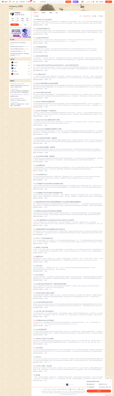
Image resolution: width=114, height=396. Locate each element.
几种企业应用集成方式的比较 (19, 49)
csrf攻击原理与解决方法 (41, 28)
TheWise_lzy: (13, 100)
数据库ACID (38, 256)
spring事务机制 (39, 165)
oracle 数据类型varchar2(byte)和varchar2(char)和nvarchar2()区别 (53, 220)
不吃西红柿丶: (13, 104)
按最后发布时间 (86, 16)
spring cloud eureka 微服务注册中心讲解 (46, 120)
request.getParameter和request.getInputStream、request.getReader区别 (55, 65)
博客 (10, 1)
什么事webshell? (39, 74)
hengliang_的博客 (16, 6)
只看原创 (36, 16)
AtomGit (22, 1)
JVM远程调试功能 (40, 47)
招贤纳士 (49, 389)
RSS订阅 (100, 16)
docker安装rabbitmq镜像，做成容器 (45, 138)
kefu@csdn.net (74, 389)
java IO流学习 (38, 275)
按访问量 (94, 16)
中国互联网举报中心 (57, 392)
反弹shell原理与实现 (40, 56)
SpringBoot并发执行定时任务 (19, 46)
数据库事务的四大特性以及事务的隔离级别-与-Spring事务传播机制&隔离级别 (57, 202)
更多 (34, 1)
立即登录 (99, 391)
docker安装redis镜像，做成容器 (44, 156)
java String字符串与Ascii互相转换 (18, 43)
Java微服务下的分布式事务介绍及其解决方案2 (48, 183)
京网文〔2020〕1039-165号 (66, 391)
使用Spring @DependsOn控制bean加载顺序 (47, 211)
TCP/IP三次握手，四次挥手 (42, 366)
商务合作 (54, 389)
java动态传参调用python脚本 (16, 98)
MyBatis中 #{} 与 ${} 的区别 (42, 19)
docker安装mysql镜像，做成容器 (44, 147)
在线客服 (82, 389)
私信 (25, 24)
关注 (15, 24)
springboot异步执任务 (41, 38)
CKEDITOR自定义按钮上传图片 (44, 293)
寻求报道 (59, 389)
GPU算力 (29, 1)
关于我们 (45, 389)
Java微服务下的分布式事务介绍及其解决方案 (47, 192)
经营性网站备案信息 (77, 391)
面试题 (36, 375)
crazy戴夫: (12, 85)
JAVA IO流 (37, 265)
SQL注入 (37, 357)
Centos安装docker (40, 174)
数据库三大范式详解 (40, 247)
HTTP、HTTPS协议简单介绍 (43, 238)
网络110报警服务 (49, 392)
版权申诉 (82, 392)
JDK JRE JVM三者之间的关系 (43, 311)
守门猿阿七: (13, 90)
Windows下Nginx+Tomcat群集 (43, 338)
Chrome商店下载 (65, 392)
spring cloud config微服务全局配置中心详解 (47, 129)
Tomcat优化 (38, 347)
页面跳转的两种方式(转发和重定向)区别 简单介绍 (49, 229)
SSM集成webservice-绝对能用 (43, 320)
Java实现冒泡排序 (40, 329)
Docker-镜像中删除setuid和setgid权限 (45, 83)
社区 (17, 1)
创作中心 (101, 1)
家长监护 (44, 392)
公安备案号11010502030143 (47, 391)
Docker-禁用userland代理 (42, 92)
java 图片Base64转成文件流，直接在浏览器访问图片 (50, 284)
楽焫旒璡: (12, 96)
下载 (13, 1)
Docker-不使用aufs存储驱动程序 (44, 101)
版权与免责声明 (77, 392)
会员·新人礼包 (90, 1)
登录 (83, 1)
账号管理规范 (71, 392)
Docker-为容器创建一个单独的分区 (44, 110)
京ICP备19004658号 (57, 391)
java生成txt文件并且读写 (18, 51)
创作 (109, 1)
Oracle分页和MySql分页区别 (43, 302)
